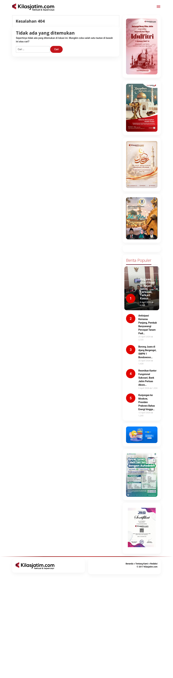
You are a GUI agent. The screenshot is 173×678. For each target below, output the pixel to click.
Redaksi (153, 564)
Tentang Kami (141, 564)
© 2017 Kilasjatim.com (147, 567)
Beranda (129, 564)
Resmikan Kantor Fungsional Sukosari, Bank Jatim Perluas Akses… (147, 377)
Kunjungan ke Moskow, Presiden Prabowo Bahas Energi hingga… (146, 402)
